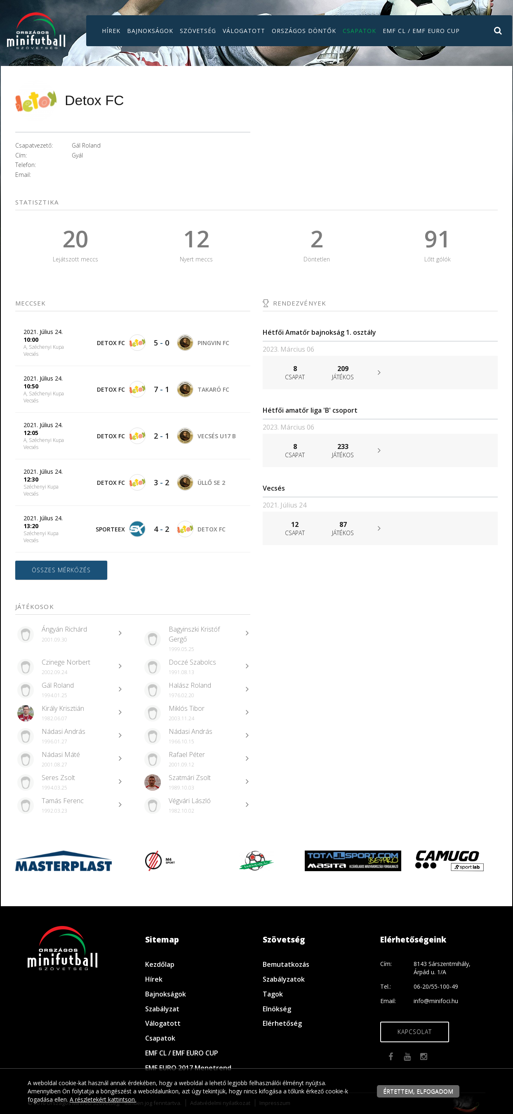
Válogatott (244, 31)
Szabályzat (162, 1008)
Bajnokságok (150, 31)
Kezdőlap (159, 964)
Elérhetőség (282, 1023)
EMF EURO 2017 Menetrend (188, 1067)
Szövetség (198, 31)
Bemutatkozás (286, 964)
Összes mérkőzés (61, 570)
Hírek (111, 31)
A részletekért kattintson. (103, 1099)
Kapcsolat (415, 1032)
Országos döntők (304, 31)
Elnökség (277, 1008)
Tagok (273, 994)
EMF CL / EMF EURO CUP (421, 31)
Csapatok (359, 31)
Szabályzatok (284, 979)
